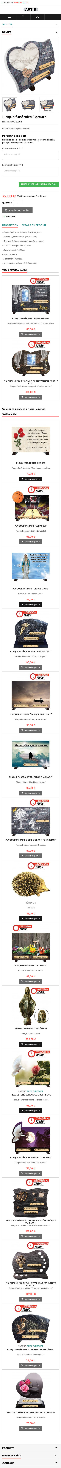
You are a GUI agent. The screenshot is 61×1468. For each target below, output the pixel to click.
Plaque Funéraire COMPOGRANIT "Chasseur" (30, 839)
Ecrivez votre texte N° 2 (12, 165)
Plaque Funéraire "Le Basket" (30, 525)
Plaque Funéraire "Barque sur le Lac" (30, 714)
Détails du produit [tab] (34, 225)
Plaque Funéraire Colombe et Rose (31, 1094)
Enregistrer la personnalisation (38, 184)
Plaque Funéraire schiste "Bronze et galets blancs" (31, 1284)
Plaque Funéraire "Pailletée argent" (30, 651)
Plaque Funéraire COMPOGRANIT (30, 318)
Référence (7, 122)
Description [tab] (10, 225)
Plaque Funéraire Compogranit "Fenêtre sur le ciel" (31, 382)
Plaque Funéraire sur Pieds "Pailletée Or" (30, 1349)
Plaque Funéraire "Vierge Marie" (31, 588)
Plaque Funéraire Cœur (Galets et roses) (31, 1412)
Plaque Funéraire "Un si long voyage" (31, 777)
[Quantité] (17, 203)
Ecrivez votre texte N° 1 (12, 148)
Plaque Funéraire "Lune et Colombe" (30, 1157)
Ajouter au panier (17, 210)
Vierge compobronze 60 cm (31, 1028)
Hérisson (30, 902)
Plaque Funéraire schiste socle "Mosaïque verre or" (31, 1221)
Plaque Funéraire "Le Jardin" (30, 965)
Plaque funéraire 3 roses (30, 463)
